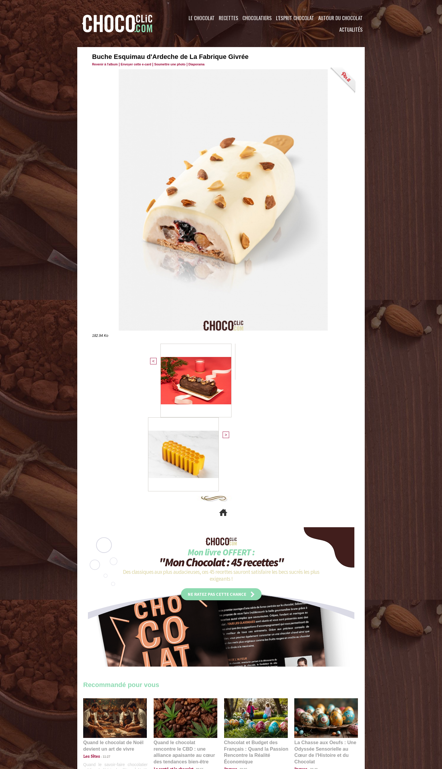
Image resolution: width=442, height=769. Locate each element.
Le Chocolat (202, 18)
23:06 (241, 655)
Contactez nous (101, 733)
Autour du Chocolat (340, 18)
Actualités (351, 29)
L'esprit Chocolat (295, 18)
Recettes (228, 18)
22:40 (311, 649)
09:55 (195, 649)
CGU (162, 733)
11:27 (103, 644)
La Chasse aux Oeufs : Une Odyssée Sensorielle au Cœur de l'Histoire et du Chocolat (323, 636)
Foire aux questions (312, 733)
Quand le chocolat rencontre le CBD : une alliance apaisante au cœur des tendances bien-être (185, 636)
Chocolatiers (257, 18)
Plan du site (237, 733)
